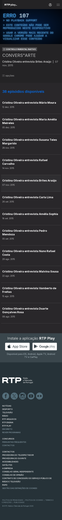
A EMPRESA (7, 468)
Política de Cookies (34, 500)
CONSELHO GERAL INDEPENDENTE (18, 472)
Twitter (14, 396)
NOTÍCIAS (6, 406)
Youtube (31, 396)
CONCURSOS (8, 439)
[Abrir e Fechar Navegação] (58, 5)
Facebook (5, 396)
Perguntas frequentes (14, 442)
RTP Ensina (7, 422)
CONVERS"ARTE (19, 55)
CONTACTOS (8, 452)
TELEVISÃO (7, 412)
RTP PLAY (6, 426)
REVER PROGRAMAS (11, 432)
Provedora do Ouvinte (14, 458)
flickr (39, 396)
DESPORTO (7, 409)
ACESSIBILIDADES (10, 462)
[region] (31, 26)
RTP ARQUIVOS (9, 419)
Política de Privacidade (12, 500)
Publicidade (19, 502)
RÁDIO (5, 416)
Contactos (8, 445)
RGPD (4, 485)
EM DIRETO (7, 429)
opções (8, 75)
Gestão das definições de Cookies (19, 488)
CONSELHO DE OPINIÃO (13, 475)
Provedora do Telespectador (18, 455)
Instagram (22, 396)
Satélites (7, 465)
